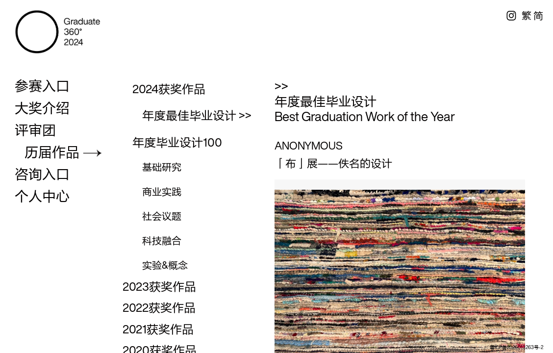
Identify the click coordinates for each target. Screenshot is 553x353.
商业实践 (161, 191)
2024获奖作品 (168, 89)
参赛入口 (42, 85)
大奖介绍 (42, 108)
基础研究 (161, 167)
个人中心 (42, 196)
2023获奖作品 (159, 286)
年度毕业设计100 (177, 142)
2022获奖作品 (159, 307)
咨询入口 (42, 174)
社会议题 (161, 216)
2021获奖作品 (158, 329)
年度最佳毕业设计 (189, 115)
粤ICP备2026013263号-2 (516, 347)
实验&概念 (165, 265)
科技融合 (161, 240)
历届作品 (52, 152)
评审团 (35, 130)
